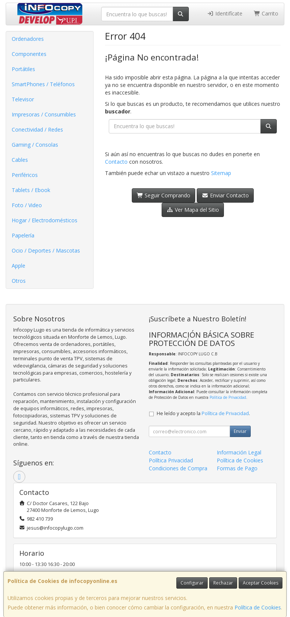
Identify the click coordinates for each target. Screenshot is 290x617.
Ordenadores (28, 38)
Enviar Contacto (225, 195)
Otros (19, 280)
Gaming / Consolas (35, 144)
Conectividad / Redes (37, 129)
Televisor (23, 99)
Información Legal (239, 452)
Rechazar (223, 583)
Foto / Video (27, 205)
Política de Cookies (257, 607)
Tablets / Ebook (31, 190)
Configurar (192, 583)
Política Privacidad (171, 460)
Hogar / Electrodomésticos (44, 220)
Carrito (266, 13)
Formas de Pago (237, 468)
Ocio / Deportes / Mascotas (46, 250)
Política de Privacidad (228, 397)
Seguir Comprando (164, 195)
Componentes (29, 53)
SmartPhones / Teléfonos (43, 84)
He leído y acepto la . (203, 413)
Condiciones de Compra (178, 468)
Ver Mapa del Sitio (193, 209)
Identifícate (224, 13)
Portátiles (23, 69)
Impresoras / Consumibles (44, 114)
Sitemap (221, 173)
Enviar (240, 431)
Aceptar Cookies (260, 583)
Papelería (23, 235)
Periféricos (25, 174)
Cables (20, 159)
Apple (18, 265)
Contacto (116, 161)
